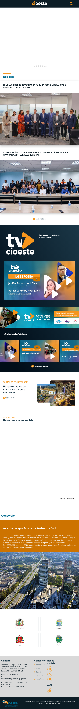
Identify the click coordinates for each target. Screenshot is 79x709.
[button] (4, 38)
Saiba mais (9, 398)
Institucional (39, 665)
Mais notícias (39, 219)
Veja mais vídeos (39, 366)
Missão (37, 668)
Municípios (39, 679)
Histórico (38, 672)
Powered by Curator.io (67, 498)
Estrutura (38, 675)
